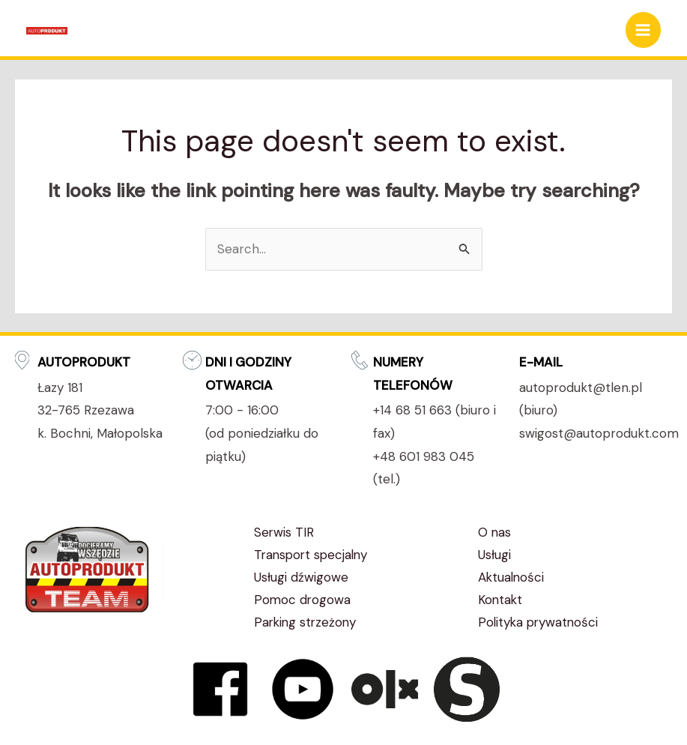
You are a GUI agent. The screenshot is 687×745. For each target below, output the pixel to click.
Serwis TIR (284, 532)
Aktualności (512, 577)
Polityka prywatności (540, 622)
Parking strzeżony (307, 622)
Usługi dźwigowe (301, 577)
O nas (495, 532)
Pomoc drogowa (303, 599)
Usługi (494, 554)
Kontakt (501, 599)
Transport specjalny (313, 554)
